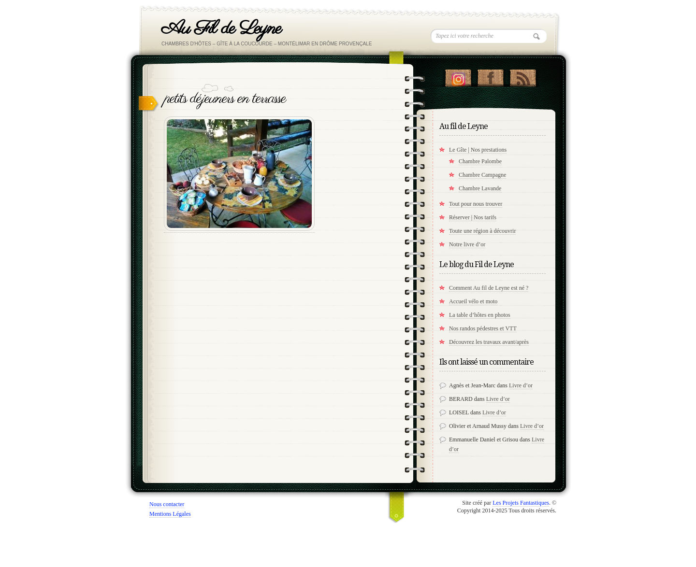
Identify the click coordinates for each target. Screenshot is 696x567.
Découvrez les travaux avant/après (489, 342)
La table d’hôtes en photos (479, 315)
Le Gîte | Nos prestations (478, 149)
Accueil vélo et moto (473, 301)
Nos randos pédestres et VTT (483, 328)
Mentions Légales (170, 513)
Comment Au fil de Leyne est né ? (488, 287)
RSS (523, 76)
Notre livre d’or (467, 244)
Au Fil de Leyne (221, 28)
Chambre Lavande (480, 188)
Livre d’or (521, 385)
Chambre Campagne (482, 174)
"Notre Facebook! (490, 76)
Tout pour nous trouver (475, 203)
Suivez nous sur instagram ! (458, 76)
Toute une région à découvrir (482, 230)
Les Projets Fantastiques (521, 502)
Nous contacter (166, 504)
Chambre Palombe (480, 161)
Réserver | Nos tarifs (472, 217)
